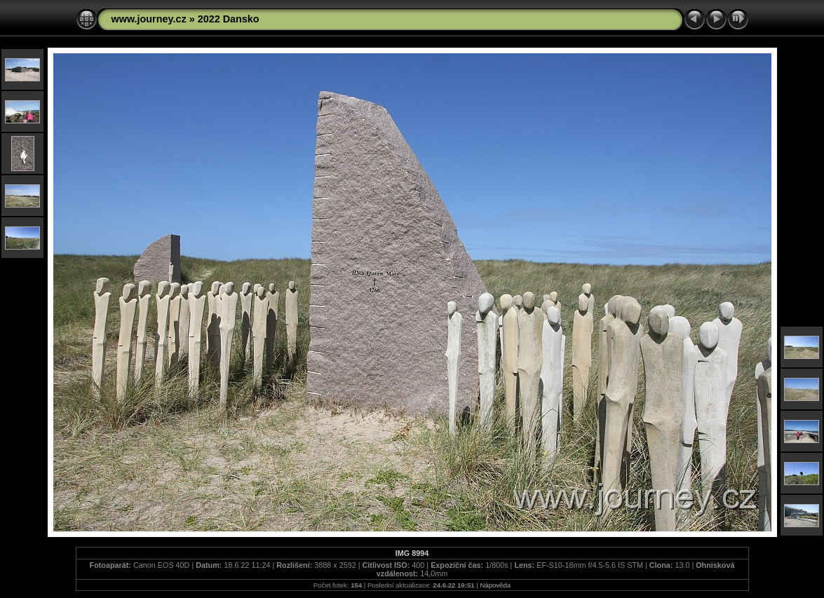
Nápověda (495, 585)
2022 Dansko (228, 19)
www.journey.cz (149, 19)
